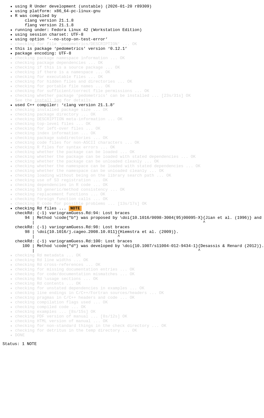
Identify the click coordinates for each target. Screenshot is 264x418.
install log (47, 119)
